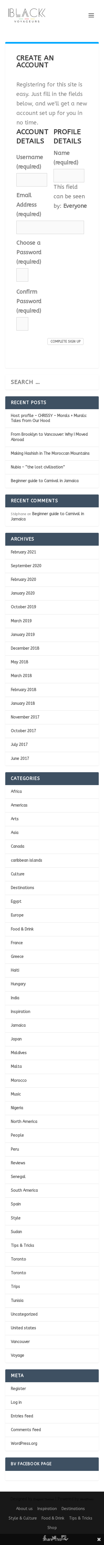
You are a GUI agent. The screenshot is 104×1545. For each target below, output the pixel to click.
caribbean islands (26, 860)
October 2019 (23, 607)
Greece (17, 956)
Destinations (22, 887)
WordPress (86, 1499)
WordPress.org (24, 1443)
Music (16, 1094)
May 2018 (19, 662)
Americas (19, 805)
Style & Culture (23, 1518)
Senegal (18, 1176)
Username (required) (29, 162)
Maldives (19, 1053)
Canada (17, 846)
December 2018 (25, 648)
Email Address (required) (28, 205)
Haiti (15, 970)
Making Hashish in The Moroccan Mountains (50, 453)
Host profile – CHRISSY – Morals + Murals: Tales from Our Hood (49, 418)
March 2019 (21, 621)
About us (24, 1508)
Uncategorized (24, 1314)
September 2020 (26, 566)
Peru (15, 1149)
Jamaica (18, 1025)
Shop (52, 1527)
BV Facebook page (31, 1464)
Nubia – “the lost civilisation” (38, 467)
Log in (16, 1402)
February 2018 (23, 689)
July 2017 (19, 744)
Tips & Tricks (22, 1245)
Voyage (17, 1355)
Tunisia (17, 1300)
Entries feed (22, 1416)
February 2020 (23, 579)
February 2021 (23, 552)
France (17, 943)
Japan (16, 1039)
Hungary (18, 984)
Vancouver (20, 1341)
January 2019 (23, 634)
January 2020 (23, 593)
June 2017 (20, 758)
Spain (16, 1204)
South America (24, 1190)
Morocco (19, 1080)
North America (24, 1121)
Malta (16, 1066)
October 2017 (23, 731)
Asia (14, 832)
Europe (17, 915)
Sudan (16, 1232)
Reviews (18, 1163)
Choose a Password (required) (28, 252)
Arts (15, 819)
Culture (17, 874)
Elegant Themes (43, 1499)
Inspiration (20, 1011)
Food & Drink (22, 929)
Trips (15, 1286)
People (17, 1135)
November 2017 (25, 717)
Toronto (18, 1259)
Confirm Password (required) (28, 301)
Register (18, 1388)
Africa (16, 791)
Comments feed (26, 1430)
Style (16, 1218)
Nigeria (17, 1108)
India (15, 998)
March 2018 (21, 675)
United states (23, 1328)
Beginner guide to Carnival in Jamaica (44, 481)
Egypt (16, 901)
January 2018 (23, 703)
